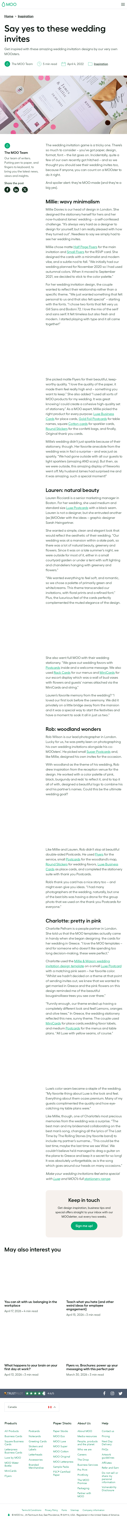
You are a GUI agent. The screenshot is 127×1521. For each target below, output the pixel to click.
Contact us (108, 1431)
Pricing (106, 1436)
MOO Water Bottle (12, 1464)
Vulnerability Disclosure (109, 1488)
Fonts (64, 1510)
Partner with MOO (84, 1495)
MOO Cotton (61, 1451)
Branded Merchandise (36, 1466)
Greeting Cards (38, 1441)
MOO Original (61, 1456)
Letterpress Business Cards (13, 1451)
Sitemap (75, 1510)
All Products (12, 1431)
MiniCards (107, 672)
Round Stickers (57, 429)
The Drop (83, 1459)
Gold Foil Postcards (93, 419)
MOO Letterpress (63, 1461)
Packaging (83, 1488)
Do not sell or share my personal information (110, 1477)
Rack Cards (62, 672)
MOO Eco (59, 1436)
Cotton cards (78, 424)
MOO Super (60, 1446)
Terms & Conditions (31, 1510)
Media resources (87, 1436)
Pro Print (82, 1469)
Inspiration (25, 16)
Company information (94, 1510)
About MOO (84, 1431)
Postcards (53, 668)
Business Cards (13, 1436)
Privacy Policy (51, 1510)
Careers (81, 1454)
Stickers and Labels (36, 1448)
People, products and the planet (87, 1443)
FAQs (105, 1449)
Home (8, 16)
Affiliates (107, 1462)
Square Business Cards (14, 1443)
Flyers (99, 854)
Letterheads (35, 1454)
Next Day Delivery (107, 1443)
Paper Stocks (60, 1431)
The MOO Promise (83, 1481)
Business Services (87, 1464)
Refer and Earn (110, 1467)
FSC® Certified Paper (61, 1473)
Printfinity (82, 1475)
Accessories (36, 1459)
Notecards (35, 1436)
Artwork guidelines (108, 1456)
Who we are (84, 1449)
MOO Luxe (59, 1441)
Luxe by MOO (13, 1457)
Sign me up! (84, 1226)
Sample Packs (61, 1466)
